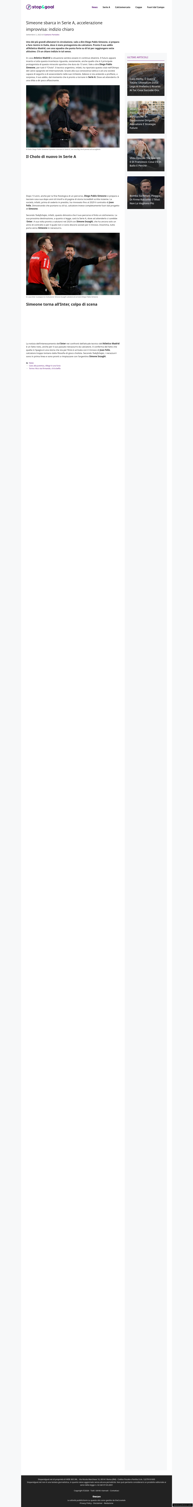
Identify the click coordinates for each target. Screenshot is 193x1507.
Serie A (106, 7)
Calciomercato (122, 7)
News (95, 7)
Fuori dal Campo (155, 7)
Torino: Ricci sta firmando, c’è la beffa (45, 368)
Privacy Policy (86, 1503)
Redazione (108, 1503)
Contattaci (114, 1490)
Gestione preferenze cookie (183, 1505)
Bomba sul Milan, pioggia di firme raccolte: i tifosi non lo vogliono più (145, 199)
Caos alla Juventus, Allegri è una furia (44, 365)
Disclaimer (97, 1503)
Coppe (138, 7)
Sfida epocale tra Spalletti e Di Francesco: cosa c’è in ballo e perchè (145, 161)
